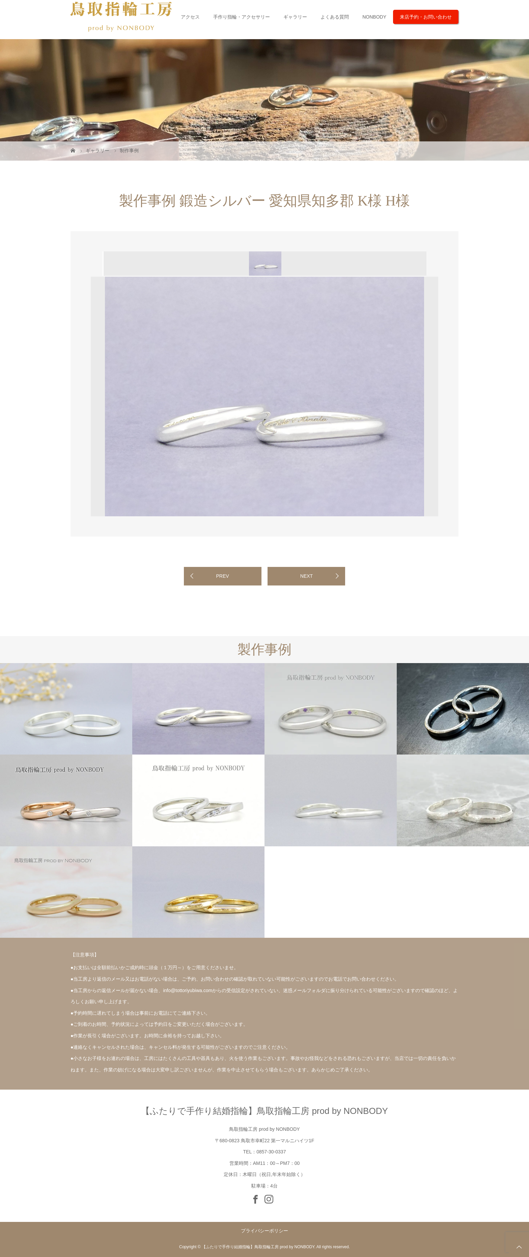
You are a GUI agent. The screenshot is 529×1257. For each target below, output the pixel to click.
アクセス (190, 17)
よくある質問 (335, 17)
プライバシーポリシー (264, 1230)
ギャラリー (295, 17)
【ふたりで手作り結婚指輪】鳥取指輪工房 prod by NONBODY (264, 1111)
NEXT (306, 576)
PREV (222, 576)
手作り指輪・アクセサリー (241, 17)
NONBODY (374, 17)
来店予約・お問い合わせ (426, 17)
